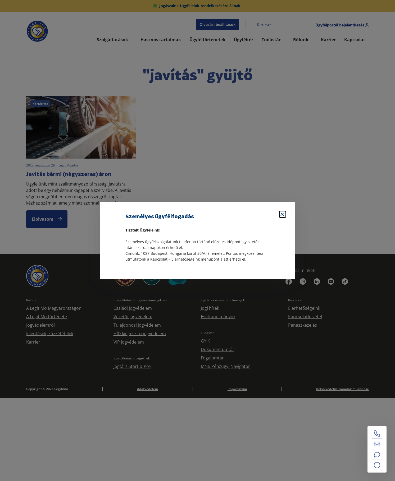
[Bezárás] (282, 214)
